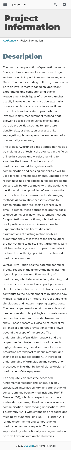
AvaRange (9, 40)
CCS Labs (29, 445)
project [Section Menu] (19, 4)
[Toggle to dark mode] (64, 4)
